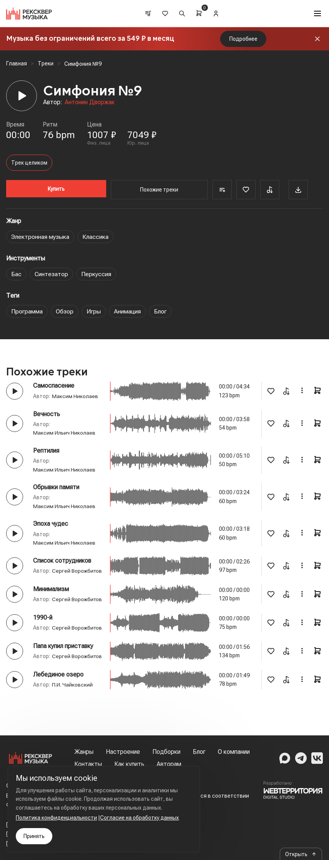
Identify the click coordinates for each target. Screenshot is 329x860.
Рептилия (46, 450)
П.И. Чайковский (72, 717)
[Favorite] (243, 189)
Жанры (84, 751)
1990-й (42, 633)
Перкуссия (97, 274)
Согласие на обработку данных (139, 818)
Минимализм (51, 597)
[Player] (21, 95)
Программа (27, 311)
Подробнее (243, 39)
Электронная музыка (40, 236)
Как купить (129, 764)
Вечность (46, 414)
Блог (160, 311)
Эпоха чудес (50, 523)
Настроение (123, 751)
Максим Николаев (75, 396)
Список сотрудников (62, 560)
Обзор (65, 311)
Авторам (169, 764)
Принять (34, 836)
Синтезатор (52, 274)
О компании (234, 751)
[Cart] (199, 13)
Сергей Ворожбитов (58, 579)
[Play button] (14, 391)
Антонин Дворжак (90, 102)
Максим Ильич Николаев (64, 433)
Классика (96, 236)
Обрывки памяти (56, 487)
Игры (94, 311)
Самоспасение (53, 385)
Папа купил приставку (63, 670)
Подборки (166, 751)
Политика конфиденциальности (56, 818)
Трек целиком (29, 163)
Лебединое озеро (58, 707)
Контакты (88, 764)
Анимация (127, 311)
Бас (16, 274)
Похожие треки (158, 190)
